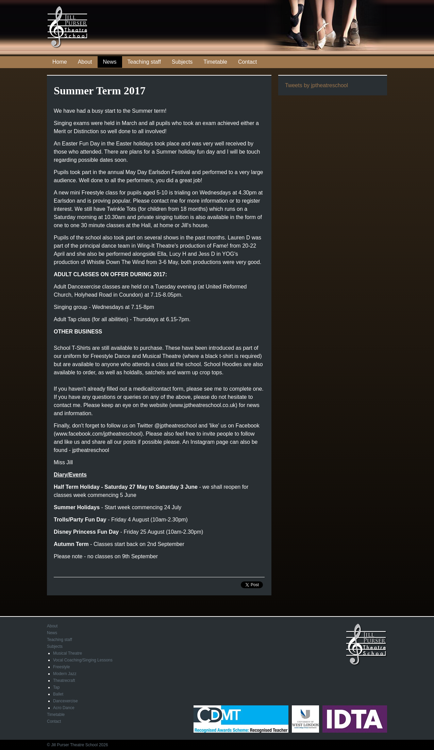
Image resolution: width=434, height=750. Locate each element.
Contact (247, 62)
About (85, 62)
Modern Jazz (65, 673)
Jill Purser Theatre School (68, 27)
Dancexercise (65, 701)
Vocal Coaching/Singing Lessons (83, 660)
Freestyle (61, 667)
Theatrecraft (64, 680)
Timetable (215, 62)
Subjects (182, 62)
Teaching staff (144, 62)
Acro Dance (63, 707)
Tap (56, 687)
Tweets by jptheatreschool (316, 85)
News (110, 62)
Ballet (58, 694)
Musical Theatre (67, 653)
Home (59, 62)
